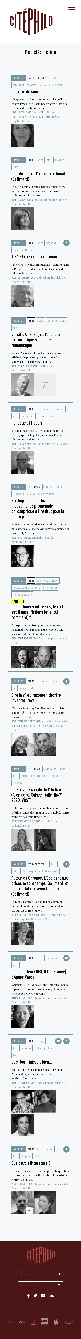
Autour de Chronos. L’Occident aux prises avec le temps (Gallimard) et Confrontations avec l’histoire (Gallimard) (40, 886)
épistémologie (43, 580)
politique (40, 416)
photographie (29, 493)
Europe (62, 768)
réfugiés (54, 775)
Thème (31, 159)
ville (33, 688)
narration (16, 493)
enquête (40, 320)
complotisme (59, 408)
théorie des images (46, 493)
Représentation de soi (22, 594)
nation (15, 166)
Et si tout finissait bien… (31, 1061)
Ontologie (36, 587)
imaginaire (26, 1048)
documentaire (49, 768)
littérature (59, 159)
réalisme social (50, 587)
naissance (31, 84)
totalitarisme (28, 249)
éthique (50, 1149)
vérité (56, 871)
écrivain (40, 1149)
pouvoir (15, 249)
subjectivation (55, 84)
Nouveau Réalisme (20, 587)
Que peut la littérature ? (30, 1163)
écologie (41, 1041)
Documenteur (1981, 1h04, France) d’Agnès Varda (38, 974)
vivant (15, 1055)
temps (48, 871)
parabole (25, 775)
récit (58, 416)
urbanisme (24, 688)
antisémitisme (43, 408)
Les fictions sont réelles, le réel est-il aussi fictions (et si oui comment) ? (37, 609)
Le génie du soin (24, 91)
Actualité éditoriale (38, 77)
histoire (49, 159)
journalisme (60, 320)
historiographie (29, 871)
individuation (18, 84)
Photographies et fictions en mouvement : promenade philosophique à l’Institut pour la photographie (37, 508)
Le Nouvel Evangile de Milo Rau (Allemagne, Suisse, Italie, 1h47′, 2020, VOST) (37, 794)
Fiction (54, 77)
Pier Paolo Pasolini (39, 775)
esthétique (48, 486)
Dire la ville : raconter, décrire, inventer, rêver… (36, 697)
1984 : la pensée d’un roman (34, 256)
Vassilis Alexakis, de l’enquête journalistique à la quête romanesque (35, 339)
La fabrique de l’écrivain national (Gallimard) (38, 176)
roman (15, 327)
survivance (17, 782)
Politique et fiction (26, 422)
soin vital (42, 84)
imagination (50, 242)
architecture (42, 681)
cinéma (40, 957)
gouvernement (27, 416)
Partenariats (34, 486)
